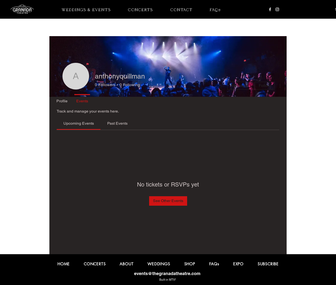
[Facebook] (270, 9)
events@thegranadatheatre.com (167, 273)
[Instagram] (277, 9)
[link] (78, 123)
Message (239, 85)
